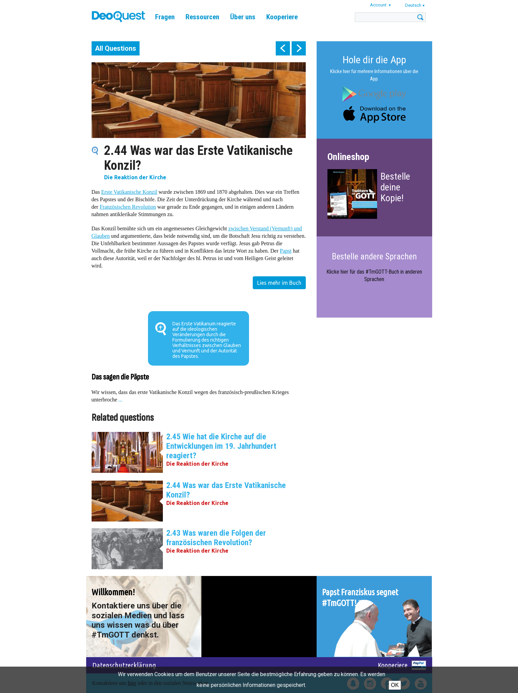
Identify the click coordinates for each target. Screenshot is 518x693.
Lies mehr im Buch (279, 283)
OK (395, 685)
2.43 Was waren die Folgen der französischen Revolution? (216, 537)
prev (283, 48)
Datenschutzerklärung (124, 665)
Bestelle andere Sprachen (374, 256)
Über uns (242, 17)
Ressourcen (202, 17)
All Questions (115, 48)
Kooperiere (282, 17)
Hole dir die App (374, 60)
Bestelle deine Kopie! (395, 187)
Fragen (165, 17)
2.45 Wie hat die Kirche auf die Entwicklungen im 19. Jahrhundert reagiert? (221, 446)
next (299, 48)
